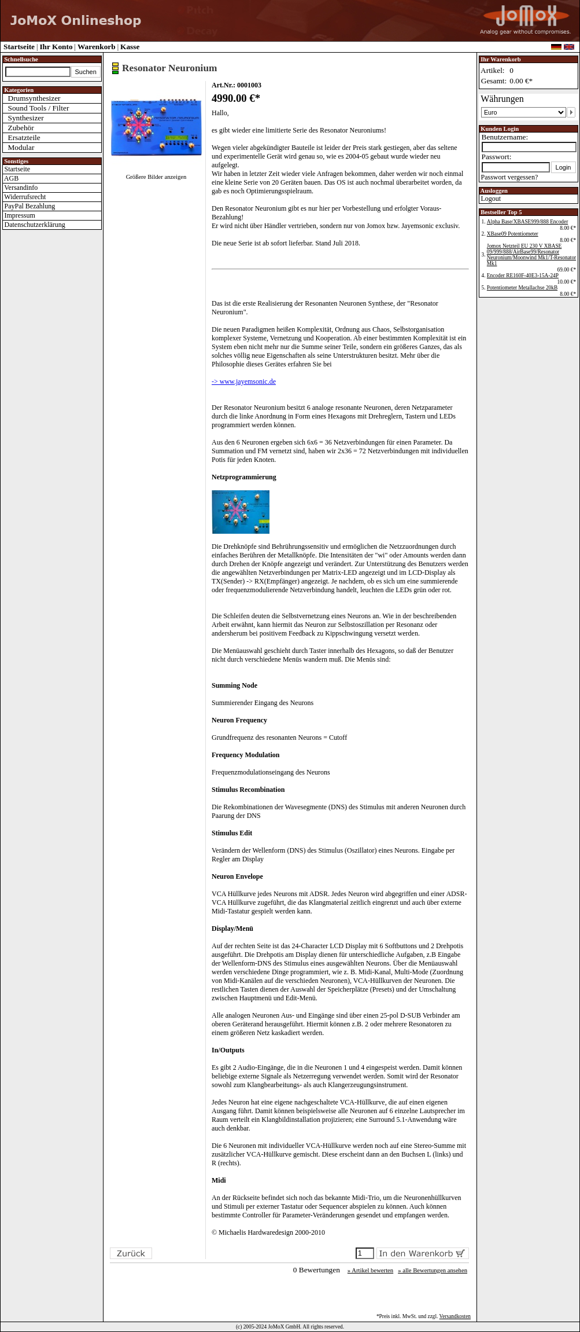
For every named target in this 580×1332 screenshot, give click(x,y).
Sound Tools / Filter (36, 108)
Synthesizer (23, 117)
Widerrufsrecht (24, 197)
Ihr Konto (55, 46)
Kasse (129, 46)
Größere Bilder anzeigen (156, 177)
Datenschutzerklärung (34, 225)
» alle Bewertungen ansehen (432, 1270)
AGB (11, 178)
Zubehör (18, 127)
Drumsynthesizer (32, 98)
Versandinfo (20, 188)
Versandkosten (455, 1316)
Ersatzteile (21, 137)
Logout (490, 199)
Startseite (19, 46)
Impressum (19, 215)
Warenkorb (96, 46)
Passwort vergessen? (508, 177)
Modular (19, 147)
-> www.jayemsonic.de (244, 381)
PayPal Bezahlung (29, 206)
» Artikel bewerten (370, 1270)
